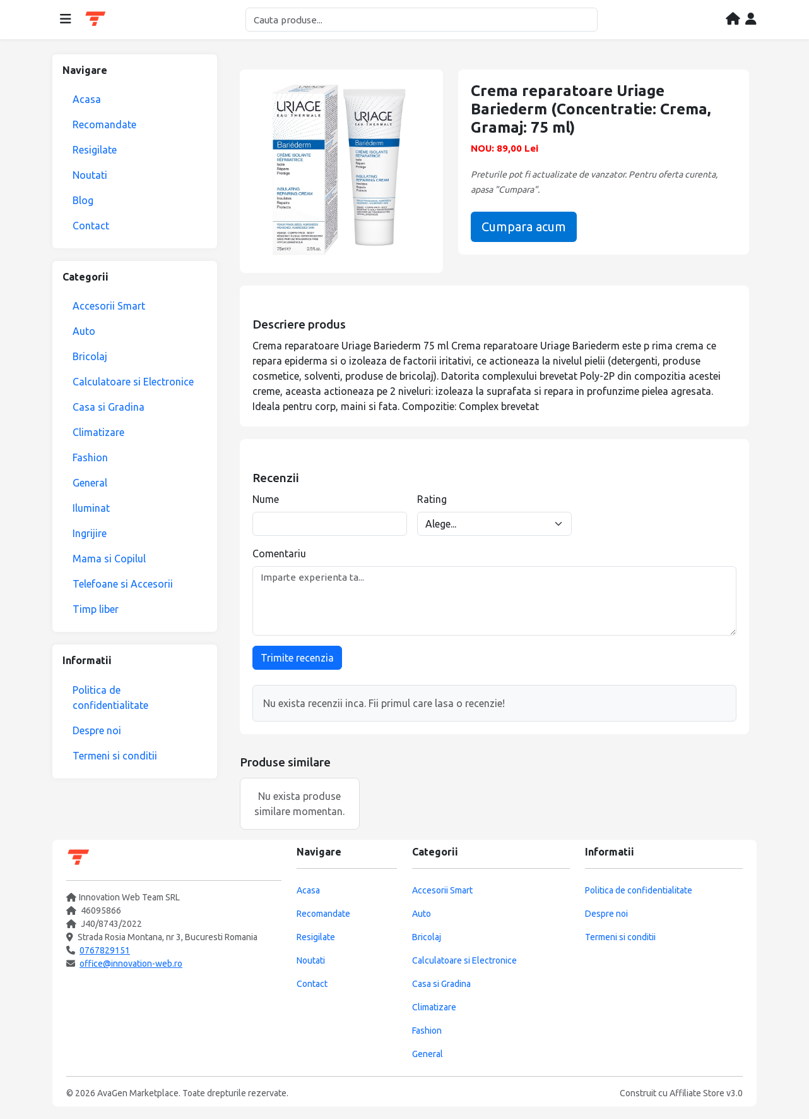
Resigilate (95, 149)
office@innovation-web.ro (131, 964)
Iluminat (91, 508)
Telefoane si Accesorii (123, 584)
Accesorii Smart (109, 306)
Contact (91, 225)
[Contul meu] (751, 19)
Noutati (90, 175)
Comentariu (279, 553)
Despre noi (97, 730)
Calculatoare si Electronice (133, 381)
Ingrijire (90, 533)
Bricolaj (90, 356)
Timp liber (96, 609)
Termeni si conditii (115, 755)
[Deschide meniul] (65, 19)
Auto (84, 331)
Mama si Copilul (109, 558)
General (90, 482)
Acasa (87, 99)
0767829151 (105, 950)
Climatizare (98, 432)
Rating (432, 499)
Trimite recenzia (297, 657)
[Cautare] (421, 20)
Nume (265, 499)
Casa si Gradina (109, 407)
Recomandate (104, 124)
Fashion (90, 457)
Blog (83, 200)
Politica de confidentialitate (110, 697)
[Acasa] (733, 19)
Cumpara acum (523, 226)
